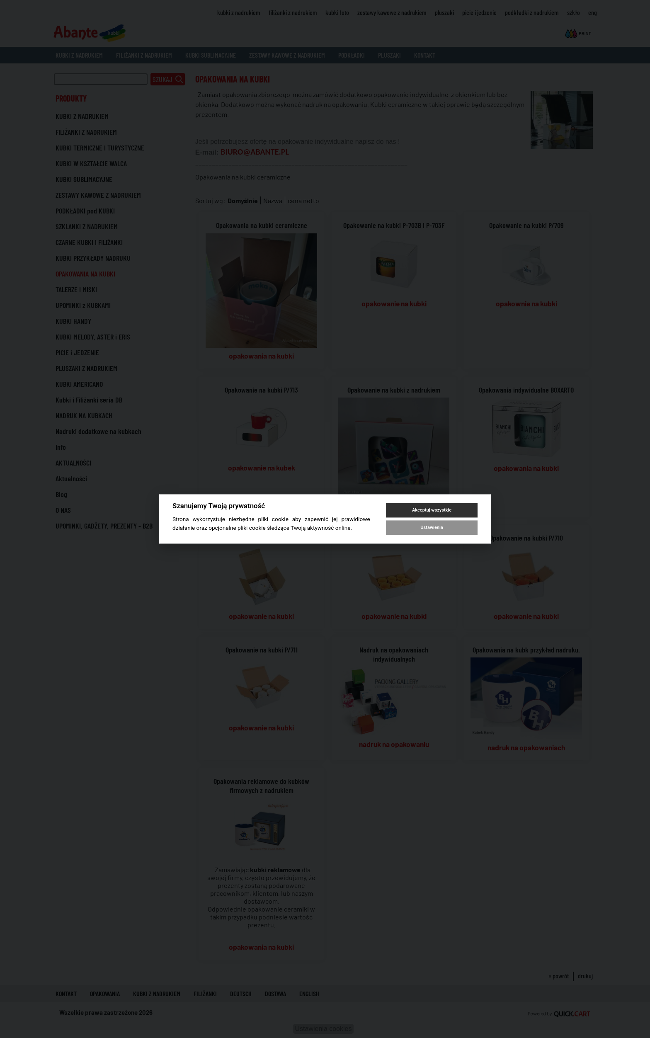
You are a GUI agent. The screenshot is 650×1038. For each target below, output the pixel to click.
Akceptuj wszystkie (431, 510)
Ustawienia (431, 527)
